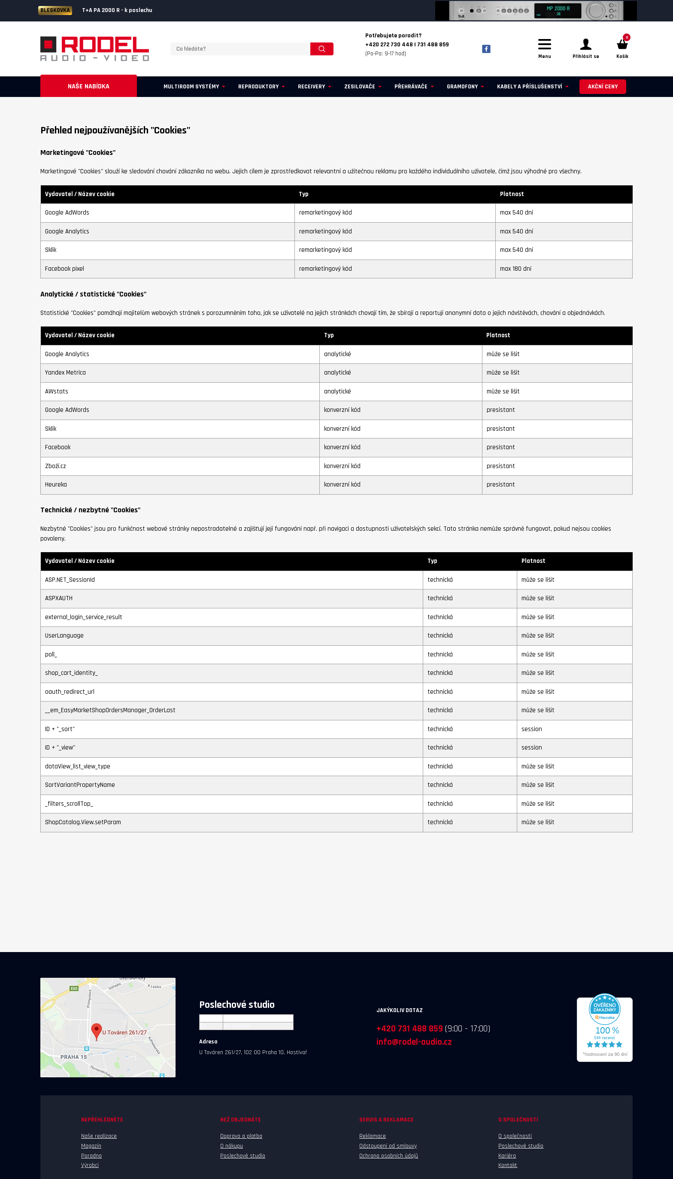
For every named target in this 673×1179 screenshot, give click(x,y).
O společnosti (515, 1136)
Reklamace (372, 1136)
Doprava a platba (241, 1136)
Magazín (91, 1146)
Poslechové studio (242, 1156)
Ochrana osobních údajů (388, 1156)
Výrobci (90, 1165)
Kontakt (507, 1165)
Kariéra (507, 1156)
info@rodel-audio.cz (414, 1041)
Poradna (91, 1156)
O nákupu (231, 1146)
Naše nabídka (88, 86)
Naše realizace (99, 1136)
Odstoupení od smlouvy (388, 1146)
